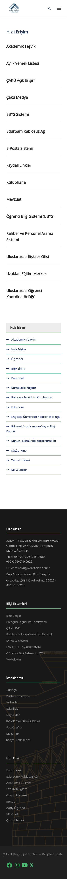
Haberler (12, 702)
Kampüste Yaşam (23, 388)
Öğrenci (17, 359)
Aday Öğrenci (16, 808)
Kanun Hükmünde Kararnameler (33, 441)
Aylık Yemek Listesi (22, 63)
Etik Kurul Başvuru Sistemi (23, 647)
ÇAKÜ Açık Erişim (21, 80)
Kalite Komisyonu (18, 696)
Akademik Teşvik (20, 46)
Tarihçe (11, 690)
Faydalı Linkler (18, 165)
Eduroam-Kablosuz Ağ (22, 777)
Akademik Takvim (23, 340)
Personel (17, 378)
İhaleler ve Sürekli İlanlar (23, 721)
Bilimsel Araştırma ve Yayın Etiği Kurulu (31, 428)
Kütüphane (16, 182)
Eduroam (17, 407)
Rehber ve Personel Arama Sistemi (29, 236)
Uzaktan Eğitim (16, 789)
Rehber (11, 802)
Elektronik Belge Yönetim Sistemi (29, 634)
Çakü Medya (17, 97)
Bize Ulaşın (13, 616)
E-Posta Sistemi (19, 148)
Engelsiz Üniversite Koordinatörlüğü (35, 417)
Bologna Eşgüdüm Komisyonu (31, 397)
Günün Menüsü (16, 795)
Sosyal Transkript (18, 740)
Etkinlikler (13, 709)
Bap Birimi (18, 369)
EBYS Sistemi (17, 114)
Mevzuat (13, 199)
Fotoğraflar (14, 727)
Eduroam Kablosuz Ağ (25, 131)
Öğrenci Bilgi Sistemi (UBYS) (30, 216)
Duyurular (13, 715)
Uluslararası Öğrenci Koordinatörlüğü (24, 293)
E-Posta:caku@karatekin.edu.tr (28, 568)
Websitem (13, 659)
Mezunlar (12, 734)
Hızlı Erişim (18, 349)
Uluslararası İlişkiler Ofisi (27, 256)
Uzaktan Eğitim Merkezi (26, 273)
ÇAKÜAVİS (13, 628)
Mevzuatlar (19, 470)
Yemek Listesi (20, 460)
